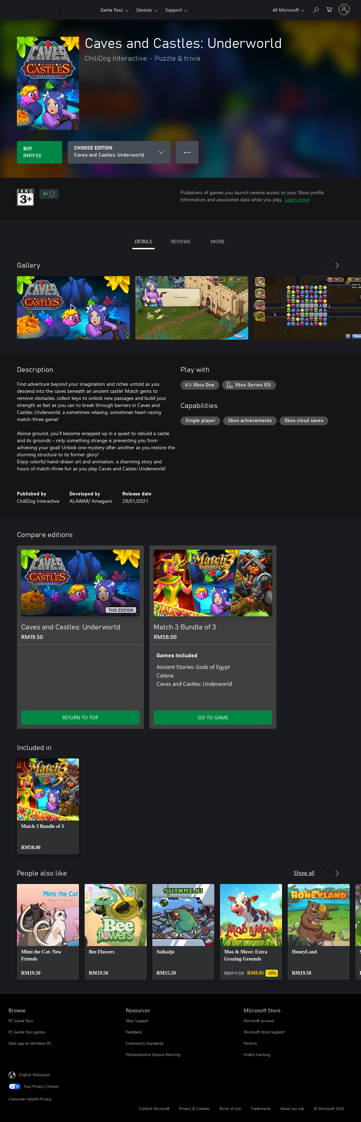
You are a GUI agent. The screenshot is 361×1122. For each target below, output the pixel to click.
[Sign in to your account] (344, 9)
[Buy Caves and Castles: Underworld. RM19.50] (39, 152)
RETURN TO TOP (80, 717)
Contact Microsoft (154, 1108)
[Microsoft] (32, 9)
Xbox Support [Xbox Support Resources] (137, 1020)
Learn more (297, 199)
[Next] (337, 265)
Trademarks (261, 1108)
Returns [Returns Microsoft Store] (250, 1043)
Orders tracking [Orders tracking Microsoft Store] (257, 1054)
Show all (304, 872)
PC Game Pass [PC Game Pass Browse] (20, 1020)
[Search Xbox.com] (315, 9)
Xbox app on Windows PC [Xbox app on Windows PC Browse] (29, 1043)
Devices (144, 10)
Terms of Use (230, 1108)
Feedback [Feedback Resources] (134, 1032)
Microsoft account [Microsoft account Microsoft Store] (259, 1020)
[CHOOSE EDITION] (119, 152)
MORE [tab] (218, 241)
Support (173, 10)
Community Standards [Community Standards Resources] (145, 1043)
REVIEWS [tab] (180, 241)
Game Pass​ (111, 10)
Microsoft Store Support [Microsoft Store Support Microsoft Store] (264, 1032)
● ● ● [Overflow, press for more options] (187, 152)
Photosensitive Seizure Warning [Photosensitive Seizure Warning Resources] (153, 1054)
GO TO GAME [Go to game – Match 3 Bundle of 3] (213, 717)
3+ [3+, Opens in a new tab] (49, 194)
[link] (48, 806)
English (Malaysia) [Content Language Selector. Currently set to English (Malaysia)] (34, 1074)
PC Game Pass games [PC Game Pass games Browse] (26, 1032)
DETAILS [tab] (143, 241)
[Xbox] (79, 9)
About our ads (292, 1108)
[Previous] (323, 265)
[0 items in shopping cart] (329, 9)
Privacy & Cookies (194, 1108)
